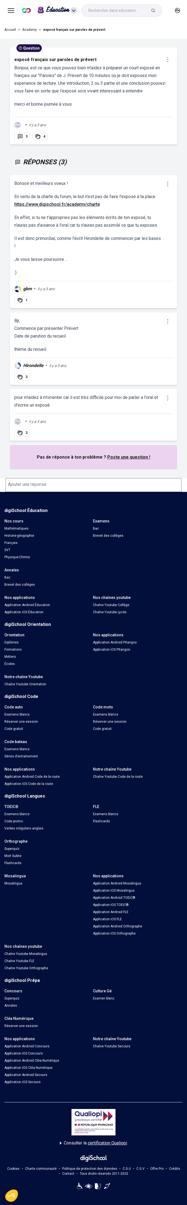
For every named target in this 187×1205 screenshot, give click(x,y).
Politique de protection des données (89, 1169)
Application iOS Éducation (23, 612)
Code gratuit (13, 729)
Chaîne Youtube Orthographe (26, 968)
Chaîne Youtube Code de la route (118, 777)
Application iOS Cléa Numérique (28, 1068)
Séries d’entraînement (21, 756)
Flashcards (101, 821)
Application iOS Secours (22, 1082)
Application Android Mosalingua (117, 883)
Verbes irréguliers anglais (23, 828)
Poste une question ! (128, 457)
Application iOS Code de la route (28, 784)
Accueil (10, 30)
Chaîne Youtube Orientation (25, 684)
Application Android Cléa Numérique (31, 1060)
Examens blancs (17, 714)
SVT (7, 550)
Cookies (13, 1169)
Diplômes (11, 642)
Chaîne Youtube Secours (111, 1046)
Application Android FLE (110, 912)
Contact (68, 1174)
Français (11, 543)
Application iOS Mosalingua (113, 890)
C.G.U (127, 1169)
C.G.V (140, 1169)
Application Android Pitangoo (115, 642)
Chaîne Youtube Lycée (110, 612)
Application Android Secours (25, 1075)
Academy (29, 30)
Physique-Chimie (17, 557)
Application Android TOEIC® (114, 898)
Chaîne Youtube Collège (111, 605)
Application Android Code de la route (32, 777)
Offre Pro (157, 1169)
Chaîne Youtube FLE (19, 961)
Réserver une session (21, 722)
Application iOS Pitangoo (111, 649)
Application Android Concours (27, 1046)
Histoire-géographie (19, 536)
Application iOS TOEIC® (111, 905)
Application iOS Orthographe (114, 933)
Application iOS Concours (23, 1053)
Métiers (10, 657)
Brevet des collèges (108, 536)
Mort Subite (12, 856)
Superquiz (12, 849)
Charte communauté (41, 1169)
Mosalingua (13, 883)
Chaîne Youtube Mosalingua (25, 954)
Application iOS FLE (107, 919)
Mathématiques (16, 528)
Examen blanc (103, 998)
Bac (96, 528)
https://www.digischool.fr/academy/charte (57, 204)
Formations (13, 649)
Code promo (13, 821)
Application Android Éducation (27, 605)
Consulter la (93, 1143)
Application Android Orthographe (117, 926)
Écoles (9, 664)
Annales (10, 1005)
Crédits (174, 1169)
